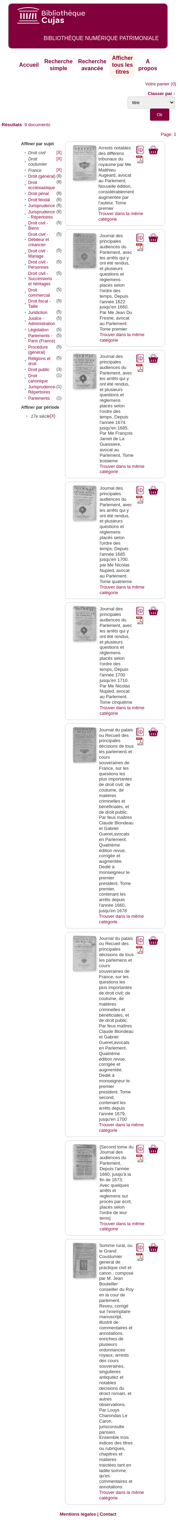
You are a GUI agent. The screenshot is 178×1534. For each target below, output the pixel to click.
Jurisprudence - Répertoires (41, 215)
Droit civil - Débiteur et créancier (38, 239)
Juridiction (37, 312)
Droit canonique (38, 378)
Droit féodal (39, 199)
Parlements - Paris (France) (41, 338)
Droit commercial (39, 293)
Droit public (38, 369)
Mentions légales (78, 1514)
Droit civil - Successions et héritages (40, 278)
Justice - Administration (41, 321)
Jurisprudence (41, 205)
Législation (38, 329)
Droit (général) (41, 176)
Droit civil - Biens (38, 226)
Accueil (29, 65)
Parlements (38, 398)
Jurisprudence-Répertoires (42, 390)
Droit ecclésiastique (41, 185)
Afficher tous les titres (122, 64)
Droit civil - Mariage (38, 254)
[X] (59, 152)
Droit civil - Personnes (38, 265)
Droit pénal (38, 193)
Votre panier (157, 83)
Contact (108, 1514)
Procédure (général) (38, 350)
